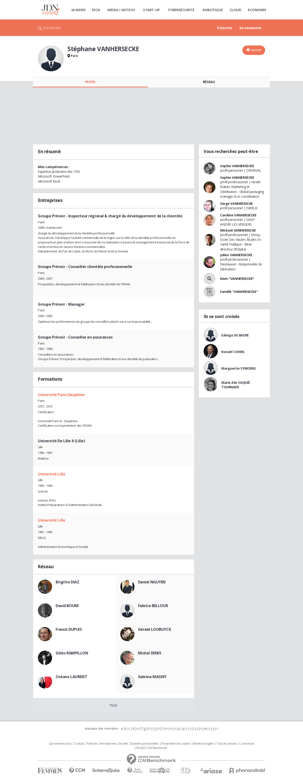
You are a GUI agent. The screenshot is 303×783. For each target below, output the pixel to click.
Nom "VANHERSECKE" (237, 278)
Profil (90, 82)
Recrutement (108, 743)
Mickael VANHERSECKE (238, 230)
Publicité (92, 743)
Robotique (213, 9)
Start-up (151, 9)
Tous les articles (227, 743)
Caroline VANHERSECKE (238, 215)
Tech (95, 9)
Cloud (235, 9)
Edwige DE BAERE (235, 335)
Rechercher (52, 27)
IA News (78, 9)
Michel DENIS (149, 653)
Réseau (209, 82)
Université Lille (51, 474)
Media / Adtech (121, 9)
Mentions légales (203, 743)
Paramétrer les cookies (176, 743)
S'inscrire (224, 27)
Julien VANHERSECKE (236, 255)
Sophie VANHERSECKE (237, 166)
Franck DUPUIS (69, 629)
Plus (113, 705)
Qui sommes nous (60, 743)
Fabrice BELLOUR (153, 605)
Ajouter (256, 50)
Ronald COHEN (232, 351)
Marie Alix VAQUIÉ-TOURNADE (236, 384)
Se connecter (250, 27)
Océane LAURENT (71, 676)
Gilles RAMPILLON (72, 653)
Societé (123, 743)
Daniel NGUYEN (152, 582)
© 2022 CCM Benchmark (151, 748)
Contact (79, 743)
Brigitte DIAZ (67, 582)
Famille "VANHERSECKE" (239, 291)
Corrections (246, 743)
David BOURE (67, 605)
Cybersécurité (181, 9)
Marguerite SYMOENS (238, 368)
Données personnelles (145, 743)
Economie (257, 9)
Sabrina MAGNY (152, 676)
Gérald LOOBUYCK (154, 629)
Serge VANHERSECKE (236, 203)
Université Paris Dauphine (61, 394)
